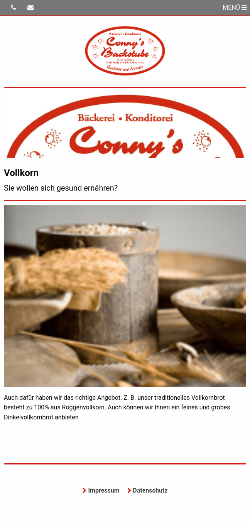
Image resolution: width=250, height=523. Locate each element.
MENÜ (235, 7)
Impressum (103, 490)
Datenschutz (150, 490)
